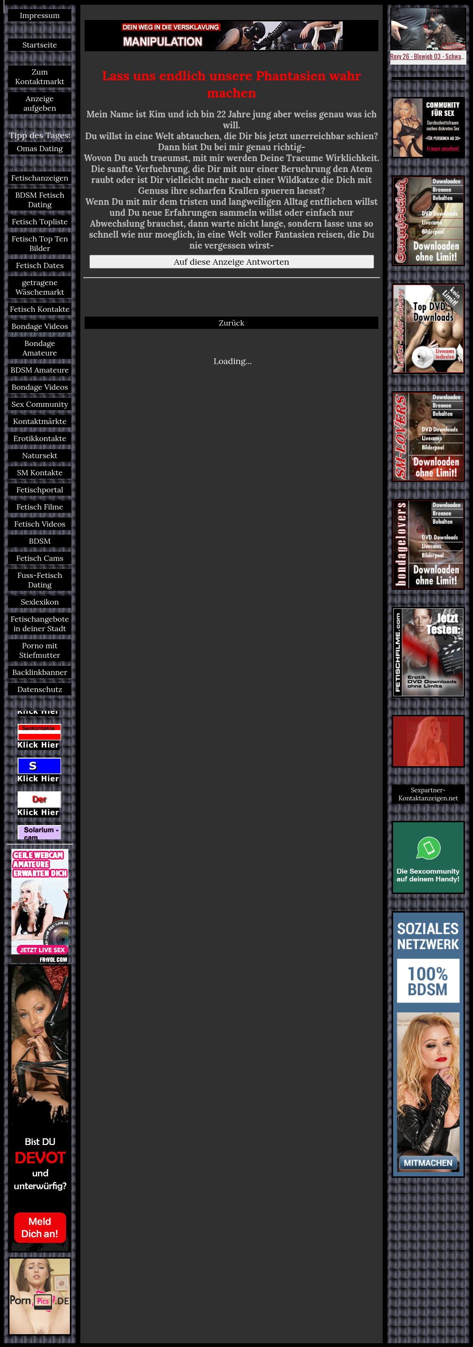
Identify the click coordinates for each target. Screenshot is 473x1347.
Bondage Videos (39, 326)
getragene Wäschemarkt (39, 287)
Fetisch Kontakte (40, 309)
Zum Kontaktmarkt (40, 76)
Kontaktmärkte (40, 421)
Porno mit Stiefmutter (39, 650)
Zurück (231, 322)
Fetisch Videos (40, 524)
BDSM (40, 541)
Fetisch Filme (39, 506)
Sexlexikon (40, 601)
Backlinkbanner (40, 672)
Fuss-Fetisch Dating (40, 579)
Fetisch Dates (40, 265)
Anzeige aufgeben (39, 103)
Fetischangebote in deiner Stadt (39, 623)
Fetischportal (39, 489)
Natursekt (40, 455)
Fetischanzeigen (39, 178)
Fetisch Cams (39, 558)
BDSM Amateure (39, 370)
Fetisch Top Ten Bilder (39, 243)
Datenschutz (39, 689)
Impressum (40, 15)
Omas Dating (40, 148)
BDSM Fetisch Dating (40, 199)
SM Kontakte (40, 472)
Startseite (39, 44)
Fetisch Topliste (40, 221)
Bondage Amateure (39, 347)
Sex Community (39, 404)
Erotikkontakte (39, 438)
